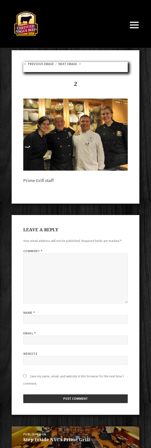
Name (29, 313)
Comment (32, 251)
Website (30, 354)
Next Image (67, 64)
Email (29, 333)
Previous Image (41, 64)
